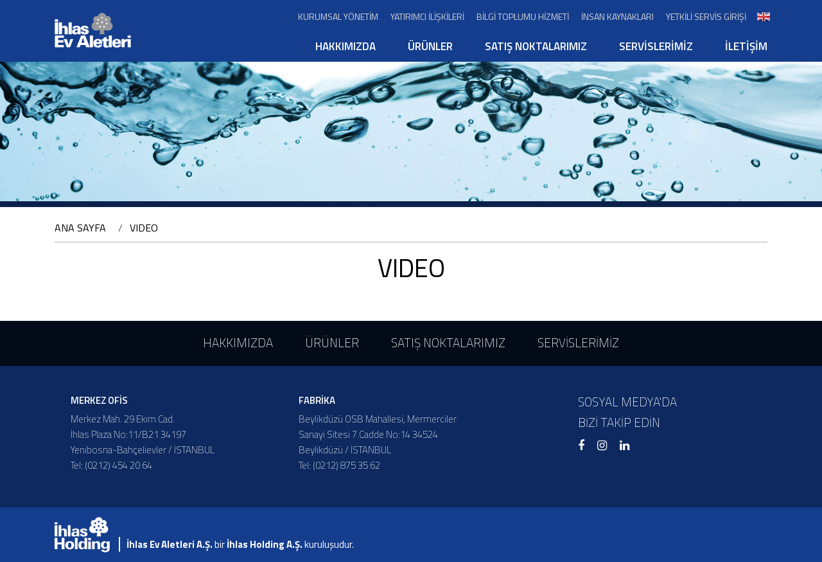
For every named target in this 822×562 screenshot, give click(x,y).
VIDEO (144, 227)
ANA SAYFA (80, 227)
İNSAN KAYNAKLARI (617, 16)
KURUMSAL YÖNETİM (338, 16)
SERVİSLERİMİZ (656, 46)
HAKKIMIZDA (345, 46)
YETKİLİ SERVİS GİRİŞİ (706, 16)
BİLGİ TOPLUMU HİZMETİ (523, 16)
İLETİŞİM (746, 46)
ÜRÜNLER (430, 46)
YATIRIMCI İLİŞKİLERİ (427, 16)
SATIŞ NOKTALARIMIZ (536, 46)
